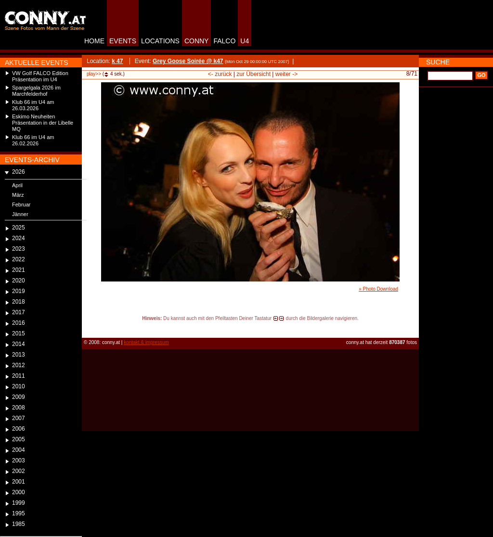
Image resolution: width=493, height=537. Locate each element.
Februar (21, 204)
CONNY (196, 41)
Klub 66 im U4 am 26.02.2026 (33, 140)
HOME (94, 41)
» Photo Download (378, 289)
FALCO (224, 41)
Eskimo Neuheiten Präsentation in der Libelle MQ (42, 123)
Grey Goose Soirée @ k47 (188, 61)
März (18, 195)
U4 (244, 41)
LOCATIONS (160, 41)
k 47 (117, 61)
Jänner (20, 214)
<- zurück (220, 74)
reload (90, 327)
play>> (94, 74)
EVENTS (122, 41)
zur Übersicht (253, 74)
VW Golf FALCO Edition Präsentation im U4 (40, 76)
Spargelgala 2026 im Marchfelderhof (36, 91)
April (17, 185)
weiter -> (286, 74)
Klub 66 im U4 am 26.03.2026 (33, 105)
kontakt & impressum (146, 342)
